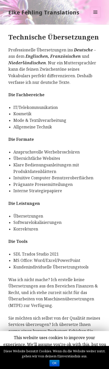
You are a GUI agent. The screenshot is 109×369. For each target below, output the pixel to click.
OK (54, 363)
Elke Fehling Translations (43, 12)
